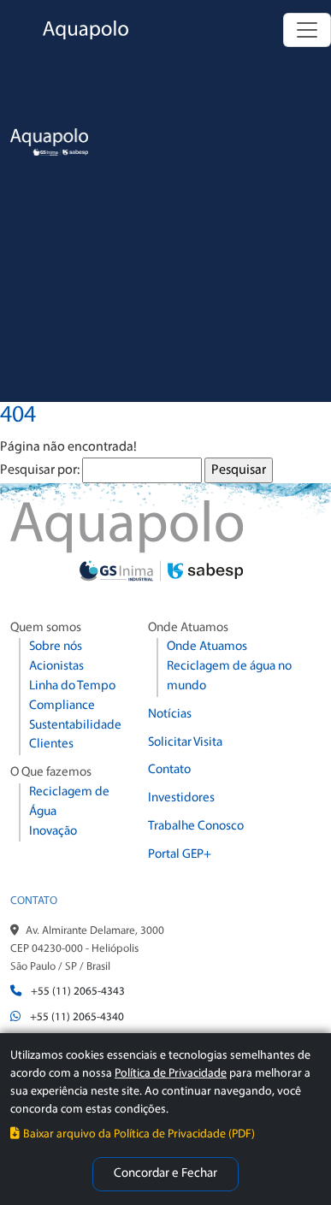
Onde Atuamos (207, 647)
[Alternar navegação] (307, 30)
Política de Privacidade (171, 1073)
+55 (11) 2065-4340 (77, 1017)
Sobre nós (55, 647)
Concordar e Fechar (165, 1173)
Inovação (53, 831)
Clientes (51, 744)
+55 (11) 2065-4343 (78, 991)
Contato (169, 770)
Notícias (170, 714)
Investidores (181, 798)
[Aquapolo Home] (64, 30)
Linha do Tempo (72, 686)
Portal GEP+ (179, 854)
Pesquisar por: (40, 470)
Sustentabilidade (75, 725)
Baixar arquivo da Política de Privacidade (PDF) (132, 1134)
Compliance (62, 706)
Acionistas (56, 666)
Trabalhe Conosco (196, 826)
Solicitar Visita (185, 742)
